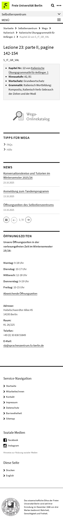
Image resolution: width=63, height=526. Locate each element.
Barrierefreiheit (14, 413)
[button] (6, 219)
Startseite (8, 28)
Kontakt (10, 396)
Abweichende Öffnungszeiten (20, 293)
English (10, 475)
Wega (45, 28)
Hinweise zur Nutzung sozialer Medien (20, 452)
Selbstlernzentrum (27, 28)
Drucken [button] (10, 470)
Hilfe (9, 149)
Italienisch (8, 32)
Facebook (13, 440)
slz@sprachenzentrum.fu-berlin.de (23, 345)
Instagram (13, 445)
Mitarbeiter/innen (15, 391)
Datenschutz (12, 407)
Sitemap (10, 418)
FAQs (9, 144)
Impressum (11, 402)
